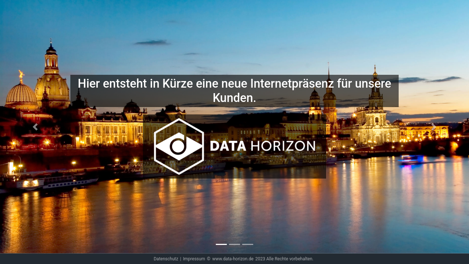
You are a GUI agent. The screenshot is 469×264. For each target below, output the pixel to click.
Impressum (194, 258)
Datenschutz (166, 258)
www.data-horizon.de (233, 258)
